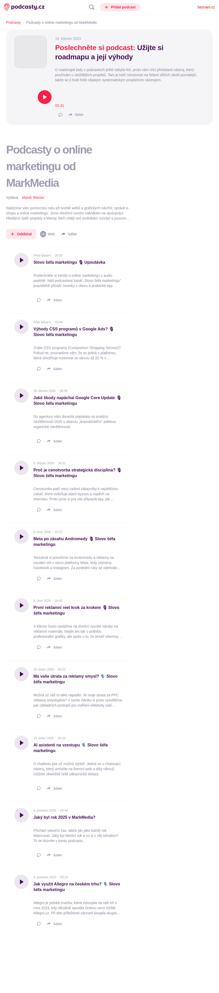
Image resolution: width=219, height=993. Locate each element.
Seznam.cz (206, 7)
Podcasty (13, 22)
